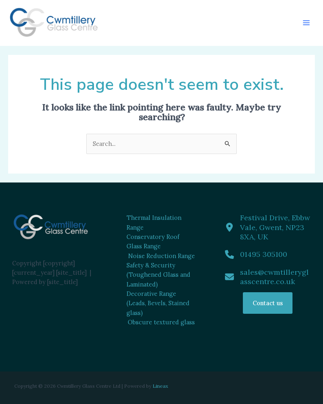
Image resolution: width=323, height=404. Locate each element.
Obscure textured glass (161, 322)
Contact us (268, 303)
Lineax (160, 386)
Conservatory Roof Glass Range (153, 241)
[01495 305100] (256, 254)
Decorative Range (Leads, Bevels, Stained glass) (158, 303)
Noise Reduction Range (161, 256)
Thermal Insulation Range (154, 222)
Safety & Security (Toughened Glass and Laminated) (158, 274)
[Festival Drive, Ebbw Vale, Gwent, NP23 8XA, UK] (268, 227)
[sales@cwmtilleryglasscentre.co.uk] (268, 277)
